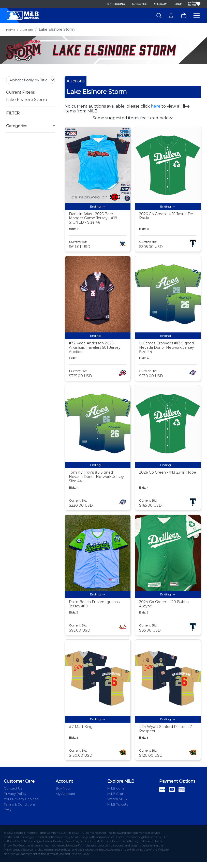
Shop (178, 4)
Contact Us (13, 788)
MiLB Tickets (117, 804)
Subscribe (139, 4)
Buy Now (63, 788)
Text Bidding (116, 4)
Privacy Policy (15, 794)
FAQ (7, 810)
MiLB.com (160, 4)
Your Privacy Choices (21, 799)
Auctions (26, 30)
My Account (65, 794)
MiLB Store (116, 794)
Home (10, 30)
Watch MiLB (117, 799)
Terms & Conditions (19, 804)
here (155, 106)
